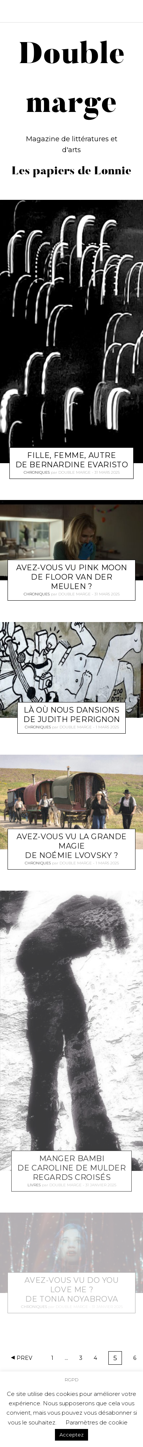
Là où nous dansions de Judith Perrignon (71, 714)
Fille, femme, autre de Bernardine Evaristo (71, 460)
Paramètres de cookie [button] (96, 1422)
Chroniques (37, 472)
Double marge (74, 472)
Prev (24, 1358)
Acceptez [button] (71, 1435)
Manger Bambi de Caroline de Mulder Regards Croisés (71, 1167)
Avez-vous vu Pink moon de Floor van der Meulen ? (71, 577)
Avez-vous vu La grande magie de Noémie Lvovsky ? (72, 846)
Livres (34, 1184)
